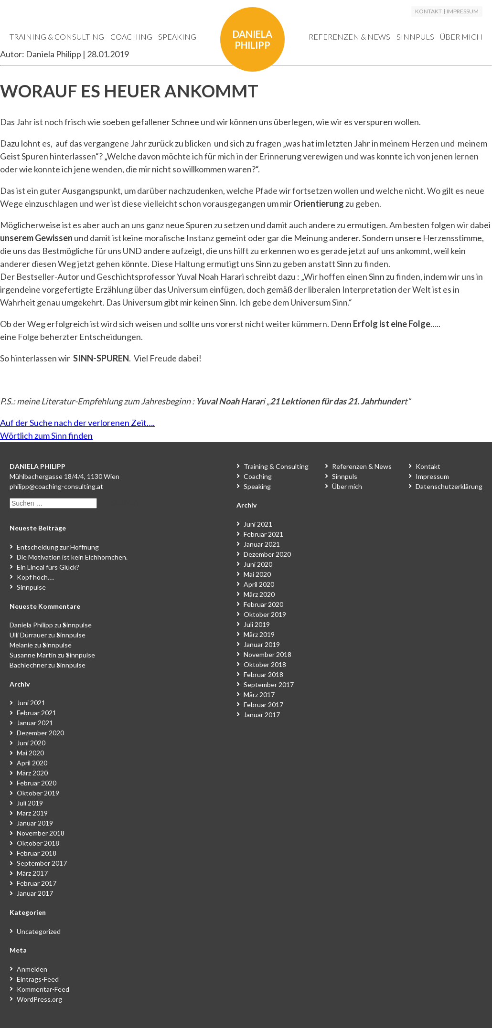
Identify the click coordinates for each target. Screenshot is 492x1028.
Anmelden (32, 969)
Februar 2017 (36, 883)
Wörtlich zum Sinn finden (46, 435)
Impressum (463, 11)
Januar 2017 (35, 893)
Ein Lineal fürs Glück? (48, 567)
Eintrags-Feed (38, 979)
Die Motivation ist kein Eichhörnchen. (72, 557)
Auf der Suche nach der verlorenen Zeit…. (77, 422)
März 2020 (32, 773)
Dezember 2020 (40, 733)
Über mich (461, 36)
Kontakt (428, 11)
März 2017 (32, 873)
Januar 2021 (35, 723)
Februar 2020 (36, 783)
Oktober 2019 (38, 793)
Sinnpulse (31, 587)
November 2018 (40, 833)
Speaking (177, 36)
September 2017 (42, 863)
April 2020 (32, 763)
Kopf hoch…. (35, 577)
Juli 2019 (30, 803)
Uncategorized (39, 931)
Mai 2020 (30, 753)
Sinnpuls (415, 36)
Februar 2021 (36, 713)
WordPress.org (39, 999)
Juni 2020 (31, 743)
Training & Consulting (57, 36)
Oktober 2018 (38, 843)
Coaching (131, 36)
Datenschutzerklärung (449, 486)
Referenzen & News (349, 36)
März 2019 (32, 813)
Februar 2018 (36, 853)
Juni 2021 (31, 703)
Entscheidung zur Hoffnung (58, 547)
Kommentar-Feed (43, 989)
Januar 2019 (35, 823)
